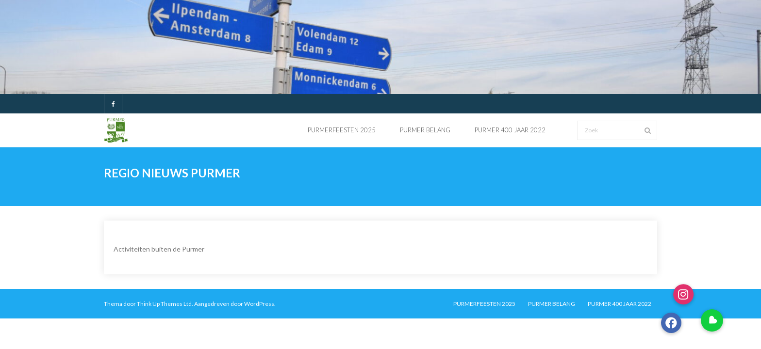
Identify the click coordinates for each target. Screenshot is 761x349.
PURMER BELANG (551, 303)
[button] (712, 320)
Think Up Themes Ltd (164, 303)
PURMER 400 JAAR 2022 (619, 303)
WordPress (259, 303)
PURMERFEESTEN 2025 (484, 303)
